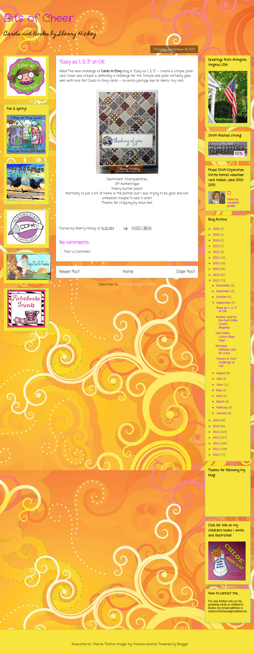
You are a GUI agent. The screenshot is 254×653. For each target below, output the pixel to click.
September (223, 302)
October (222, 296)
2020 (216, 263)
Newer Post (69, 272)
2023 (216, 246)
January (222, 413)
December (223, 285)
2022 (216, 252)
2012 (216, 443)
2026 (216, 228)
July (219, 378)
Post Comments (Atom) (137, 284)
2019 (216, 269)
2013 (216, 437)
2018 (216, 274)
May (219, 390)
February (222, 407)
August (221, 373)
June (219, 384)
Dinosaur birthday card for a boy (226, 349)
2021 (216, 257)
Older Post (185, 272)
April (219, 396)
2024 (216, 240)
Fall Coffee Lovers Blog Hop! (225, 336)
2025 (216, 234)
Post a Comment (77, 251)
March (220, 401)
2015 (216, 426)
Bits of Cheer (38, 18)
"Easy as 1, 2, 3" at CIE (226, 309)
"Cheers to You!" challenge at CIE (226, 362)
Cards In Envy (111, 71)
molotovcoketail (145, 644)
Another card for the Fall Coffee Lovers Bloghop (227, 322)
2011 (216, 449)
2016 (216, 420)
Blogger (182, 644)
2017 (216, 280)
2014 (216, 431)
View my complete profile (233, 203)
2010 (216, 454)
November (223, 291)
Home (128, 272)
